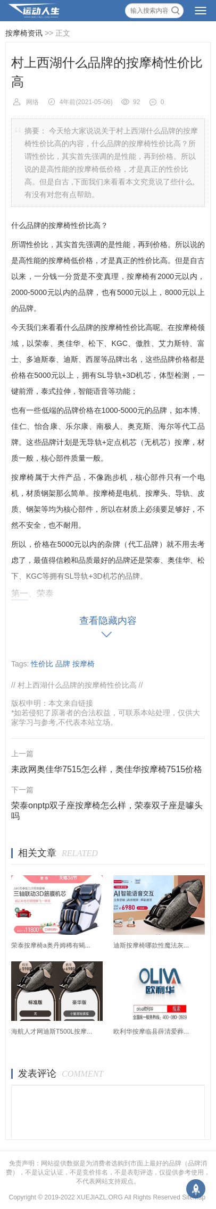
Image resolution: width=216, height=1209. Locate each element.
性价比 (42, 664)
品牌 (62, 664)
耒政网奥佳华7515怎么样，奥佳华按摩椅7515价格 (106, 769)
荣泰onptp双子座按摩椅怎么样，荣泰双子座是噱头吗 (107, 811)
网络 (32, 102)
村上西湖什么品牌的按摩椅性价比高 (77, 685)
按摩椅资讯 (24, 33)
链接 (85, 703)
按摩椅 (83, 664)
